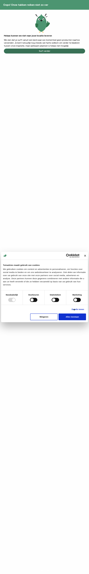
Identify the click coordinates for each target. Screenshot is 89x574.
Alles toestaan (72, 317)
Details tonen (78, 309)
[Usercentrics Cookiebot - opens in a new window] (68, 256)
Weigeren (44, 317)
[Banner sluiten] (85, 256)
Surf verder (44, 51)
